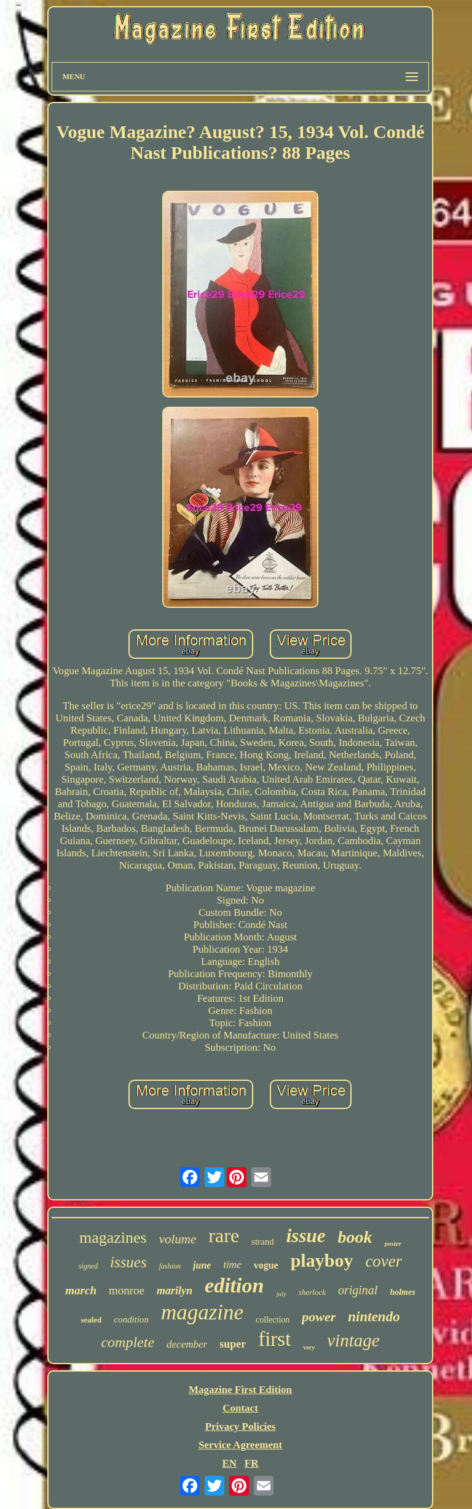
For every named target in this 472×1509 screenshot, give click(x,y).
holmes (402, 1292)
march (80, 1290)
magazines (113, 1237)
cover (383, 1261)
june (202, 1265)
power (319, 1316)
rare (223, 1235)
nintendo (373, 1316)
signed (88, 1266)
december (187, 1344)
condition (131, 1319)
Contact (240, 1408)
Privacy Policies (240, 1426)
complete (127, 1342)
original (357, 1290)
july (281, 1293)
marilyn (174, 1290)
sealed (91, 1319)
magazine (202, 1312)
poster (393, 1243)
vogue (266, 1265)
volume (178, 1239)
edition (234, 1285)
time (232, 1264)
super (232, 1344)
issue (306, 1235)
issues (128, 1262)
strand (262, 1241)
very (309, 1347)
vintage (353, 1340)
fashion (170, 1266)
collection (272, 1319)
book (355, 1236)
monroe (126, 1290)
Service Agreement (240, 1445)
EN (229, 1463)
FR (252, 1463)
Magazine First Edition (240, 1390)
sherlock (312, 1292)
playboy (322, 1260)
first (274, 1339)
